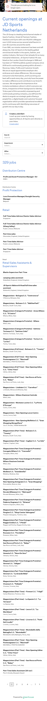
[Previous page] (7, 684)
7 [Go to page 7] (35, 684)
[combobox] (4, 145)
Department (8, 143)
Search (6, 135)
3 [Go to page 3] (22, 684)
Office (6, 151)
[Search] (23, 138)
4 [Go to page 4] (27, 684)
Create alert (14, 124)
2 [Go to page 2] (16, 684)
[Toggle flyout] (42, 144)
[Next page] (39, 684)
